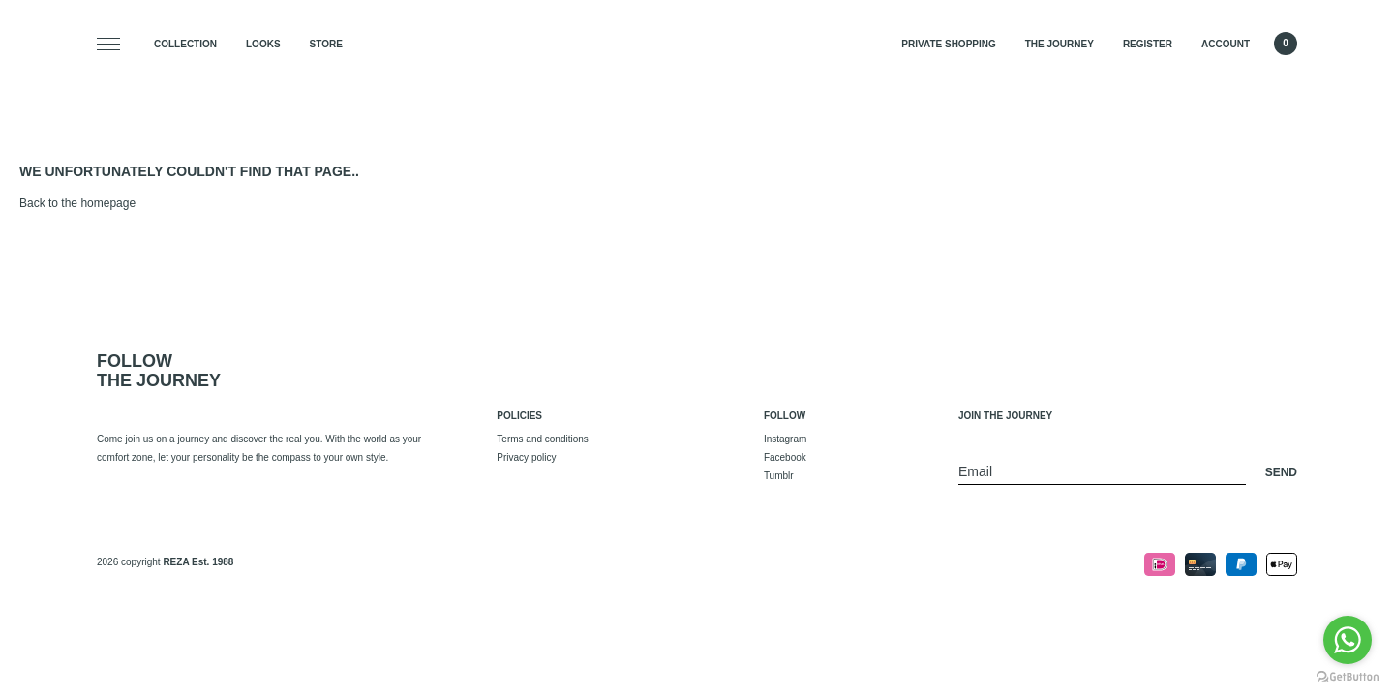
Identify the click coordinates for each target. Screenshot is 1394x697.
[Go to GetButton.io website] (1348, 677)
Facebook (785, 457)
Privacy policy (526, 457)
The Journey (1059, 44)
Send (1281, 472)
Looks (263, 44)
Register (1147, 44)
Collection (185, 44)
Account (1225, 44)
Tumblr (779, 475)
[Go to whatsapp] (1347, 640)
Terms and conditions (543, 439)
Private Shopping (948, 44)
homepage (108, 203)
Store (326, 44)
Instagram (785, 439)
